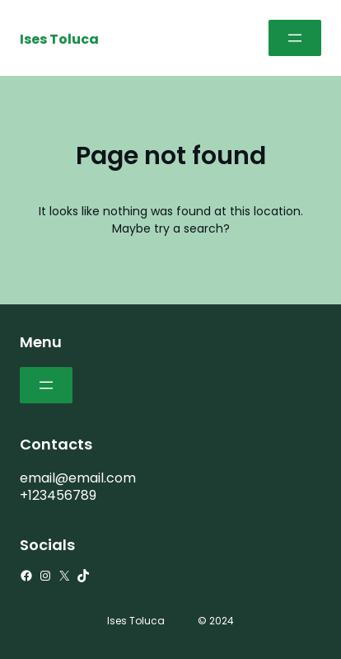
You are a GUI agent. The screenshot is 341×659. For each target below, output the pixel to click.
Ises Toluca (59, 39)
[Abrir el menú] (295, 38)
